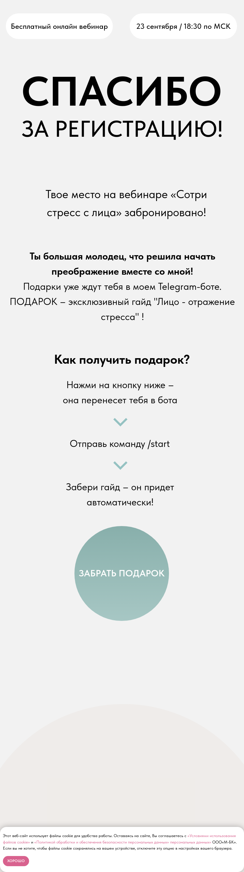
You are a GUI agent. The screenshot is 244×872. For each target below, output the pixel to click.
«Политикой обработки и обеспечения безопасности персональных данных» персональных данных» (122, 842)
